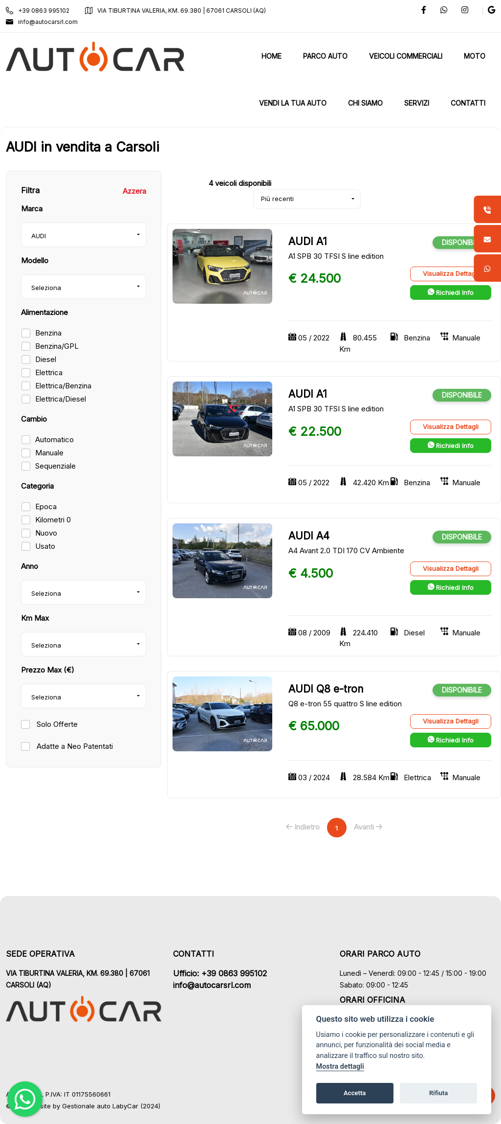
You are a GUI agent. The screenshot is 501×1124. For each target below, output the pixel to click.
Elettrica (49, 372)
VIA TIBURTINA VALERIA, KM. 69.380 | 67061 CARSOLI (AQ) (175, 10)
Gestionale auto (86, 1106)
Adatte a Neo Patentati (74, 746)
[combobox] (83, 235)
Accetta (355, 1093)
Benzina (48, 332)
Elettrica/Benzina (63, 385)
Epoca (46, 506)
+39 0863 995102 (37, 10)
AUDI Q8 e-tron (326, 689)
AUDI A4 (308, 536)
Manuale (49, 452)
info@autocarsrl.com (42, 21)
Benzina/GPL (57, 346)
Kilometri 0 (53, 519)
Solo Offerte (56, 724)
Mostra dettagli (340, 1066)
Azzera (134, 191)
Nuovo (46, 533)
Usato (45, 546)
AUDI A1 (307, 241)
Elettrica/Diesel (60, 399)
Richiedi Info (451, 292)
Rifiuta (438, 1093)
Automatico (54, 439)
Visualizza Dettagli (451, 273)
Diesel (45, 359)
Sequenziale (55, 466)
